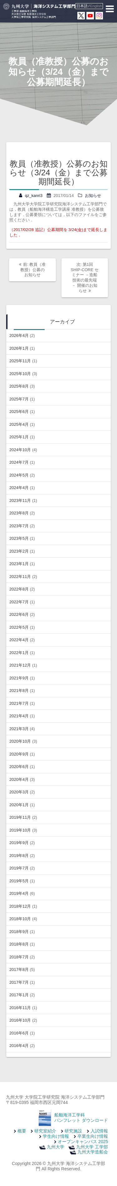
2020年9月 (19, 754)
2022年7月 (19, 602)
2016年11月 (20, 1007)
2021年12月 (20, 665)
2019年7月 (19, 868)
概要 (21, 1130)
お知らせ (93, 195)
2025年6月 (19, 411)
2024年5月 (19, 475)
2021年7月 (19, 703)
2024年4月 (19, 487)
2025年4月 (19, 424)
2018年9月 (19, 931)
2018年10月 (20, 918)
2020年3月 (19, 792)
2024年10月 (20, 449)
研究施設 (73, 1130)
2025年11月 (20, 360)
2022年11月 (20, 576)
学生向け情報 (56, 1136)
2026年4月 (19, 335)
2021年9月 (19, 678)
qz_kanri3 (33, 195)
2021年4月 (19, 716)
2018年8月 (19, 944)
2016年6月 (19, 1033)
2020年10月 (20, 741)
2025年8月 (19, 386)
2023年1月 (19, 563)
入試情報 (99, 1130)
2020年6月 (19, 766)
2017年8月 (19, 969)
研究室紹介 (45, 1130)
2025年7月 (19, 399)
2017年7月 (19, 982)
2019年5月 (19, 881)
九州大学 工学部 (92, 1146)
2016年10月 (20, 1020)
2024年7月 (19, 462)
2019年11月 (20, 817)
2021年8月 (19, 690)
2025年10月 (20, 373)
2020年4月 (19, 779)
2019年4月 (19, 893)
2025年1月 (19, 437)
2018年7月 (19, 957)
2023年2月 (19, 551)
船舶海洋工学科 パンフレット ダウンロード (81, 1117)
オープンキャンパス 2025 (83, 1141)
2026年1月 (19, 348)
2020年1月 (19, 804)
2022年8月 (19, 589)
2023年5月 (19, 538)
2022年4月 (19, 639)
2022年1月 (19, 652)
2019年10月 (20, 830)
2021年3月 (19, 728)
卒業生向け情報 (92, 1136)
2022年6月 (19, 614)
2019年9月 (19, 842)
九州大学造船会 (92, 1151)
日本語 (82, 6)
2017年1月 (19, 995)
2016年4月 (19, 1045)
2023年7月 (19, 525)
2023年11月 (20, 500)
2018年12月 (20, 906)
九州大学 (55, 1146)
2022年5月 (19, 627)
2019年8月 (19, 855)
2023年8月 (19, 513)
